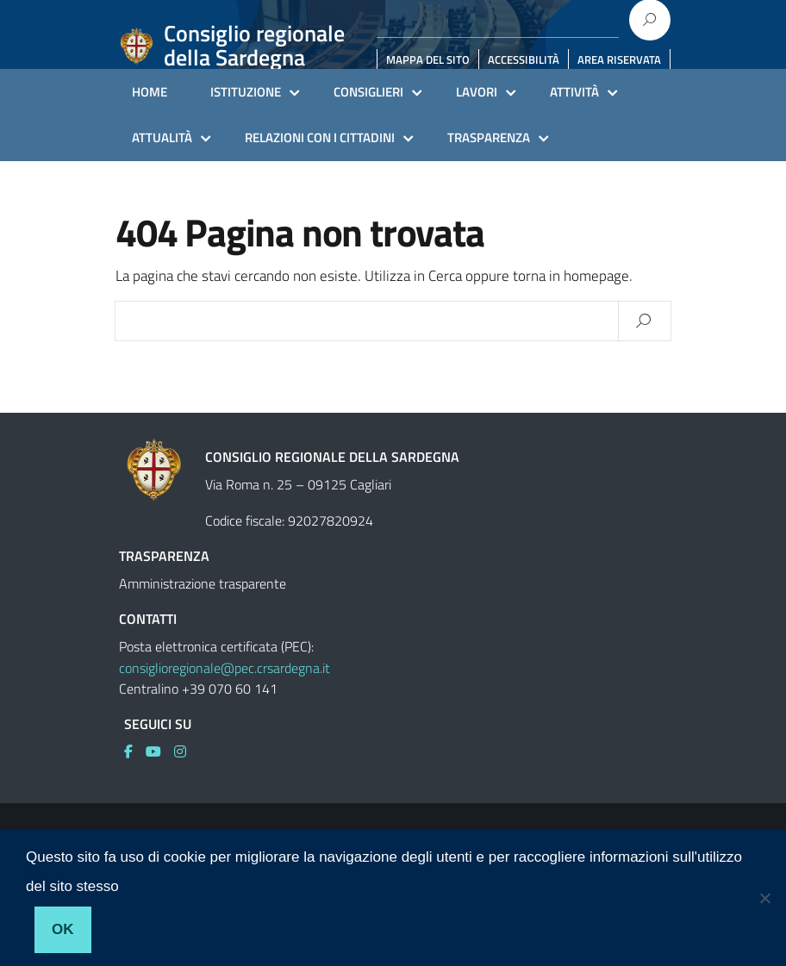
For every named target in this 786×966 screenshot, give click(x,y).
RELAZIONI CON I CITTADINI (320, 137)
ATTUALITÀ (162, 137)
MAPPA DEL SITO (428, 59)
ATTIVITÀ (574, 92)
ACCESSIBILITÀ (523, 59)
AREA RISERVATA (619, 59)
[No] (764, 898)
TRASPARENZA (488, 137)
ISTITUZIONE (245, 92)
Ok (63, 929)
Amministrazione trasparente (202, 583)
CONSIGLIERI (368, 92)
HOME (149, 92)
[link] (135, 751)
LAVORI (476, 92)
